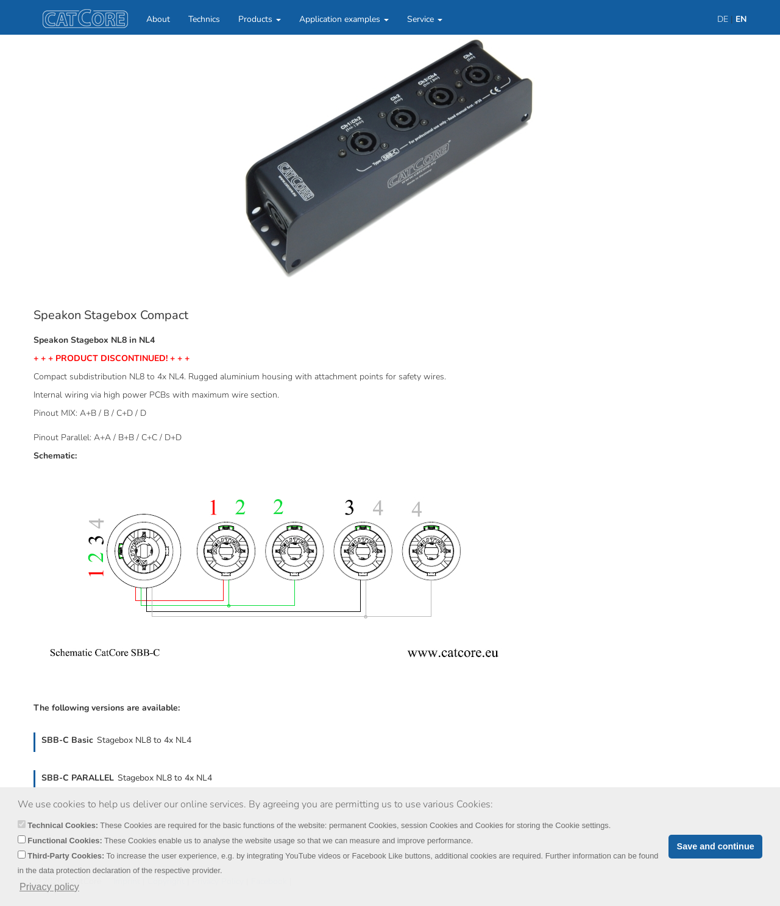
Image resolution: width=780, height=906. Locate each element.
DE (722, 19)
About (158, 19)
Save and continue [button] (715, 846)
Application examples (344, 19)
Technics (204, 19)
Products (259, 19)
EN (741, 19)
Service (424, 19)
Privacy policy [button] (49, 887)
